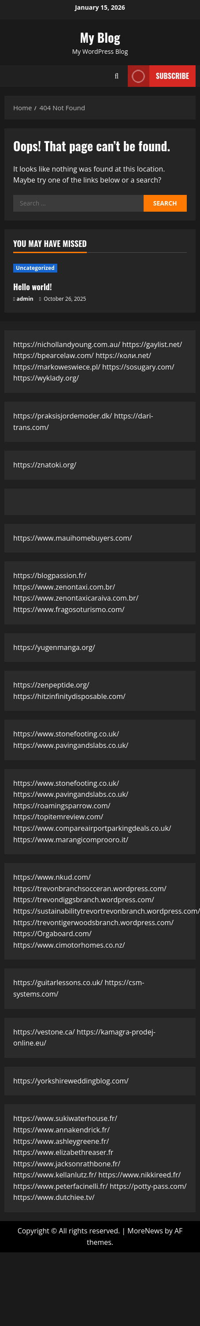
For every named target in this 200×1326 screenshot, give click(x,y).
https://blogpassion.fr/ (49, 575)
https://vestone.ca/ (44, 1032)
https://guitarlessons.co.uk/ (58, 982)
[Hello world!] (100, 268)
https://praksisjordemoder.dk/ (62, 416)
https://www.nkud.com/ (52, 877)
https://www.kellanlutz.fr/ (54, 1175)
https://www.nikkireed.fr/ (139, 1175)
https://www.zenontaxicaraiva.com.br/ (75, 598)
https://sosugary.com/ (138, 367)
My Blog (100, 37)
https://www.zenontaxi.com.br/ (64, 587)
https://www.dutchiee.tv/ (54, 1197)
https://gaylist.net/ (152, 344)
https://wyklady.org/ (46, 378)
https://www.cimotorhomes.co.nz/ (69, 945)
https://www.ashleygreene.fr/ (61, 1141)
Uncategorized (35, 268)
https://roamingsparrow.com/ (62, 806)
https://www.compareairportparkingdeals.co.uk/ (92, 828)
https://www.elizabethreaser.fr (63, 1152)
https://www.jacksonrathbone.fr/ (66, 1164)
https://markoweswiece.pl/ (56, 367)
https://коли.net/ (123, 355)
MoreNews (145, 1231)
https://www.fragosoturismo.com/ (69, 609)
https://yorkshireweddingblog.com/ (71, 1081)
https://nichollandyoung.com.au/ (66, 344)
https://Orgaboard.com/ (52, 933)
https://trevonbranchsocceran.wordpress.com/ (90, 888)
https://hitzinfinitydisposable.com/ (69, 696)
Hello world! (32, 286)
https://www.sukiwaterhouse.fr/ (65, 1118)
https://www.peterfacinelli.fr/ (60, 1186)
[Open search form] (117, 76)
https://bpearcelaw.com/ (53, 355)
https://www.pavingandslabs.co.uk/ (70, 745)
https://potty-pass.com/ (148, 1186)
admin (25, 299)
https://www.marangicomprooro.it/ (70, 839)
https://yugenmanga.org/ (54, 647)
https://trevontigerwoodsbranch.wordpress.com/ (93, 922)
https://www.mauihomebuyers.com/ (72, 538)
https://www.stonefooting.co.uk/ (66, 734)
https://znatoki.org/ (44, 465)
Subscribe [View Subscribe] (158, 76)
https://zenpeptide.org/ (51, 685)
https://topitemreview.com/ (58, 817)
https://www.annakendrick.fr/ (61, 1130)
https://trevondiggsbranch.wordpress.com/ (83, 899)
